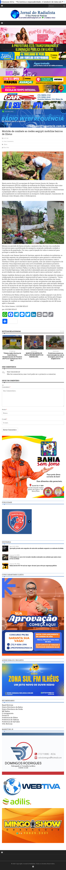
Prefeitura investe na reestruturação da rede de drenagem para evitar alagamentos (55, 356)
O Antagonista (7, 713)
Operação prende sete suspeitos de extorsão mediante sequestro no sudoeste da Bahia (36, 548)
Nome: (4, 409)
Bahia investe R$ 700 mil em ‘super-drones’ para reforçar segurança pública (33, 565)
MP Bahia (6, 711)
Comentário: (6, 387)
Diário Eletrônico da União (12, 709)
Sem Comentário (8, 141)
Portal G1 (5, 715)
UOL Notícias (7, 724)
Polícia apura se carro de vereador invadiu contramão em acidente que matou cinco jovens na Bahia (35, 558)
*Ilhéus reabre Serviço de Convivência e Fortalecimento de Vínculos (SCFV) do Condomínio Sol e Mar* (12, 356)
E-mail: (4, 419)
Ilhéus (5, 144)
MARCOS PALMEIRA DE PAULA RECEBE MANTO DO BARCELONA (33, 355)
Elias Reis (6, 147)
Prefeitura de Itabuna (10, 720)
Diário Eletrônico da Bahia (12, 707)
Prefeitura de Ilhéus (10, 717)
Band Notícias (7, 705)
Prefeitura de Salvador (11, 722)
